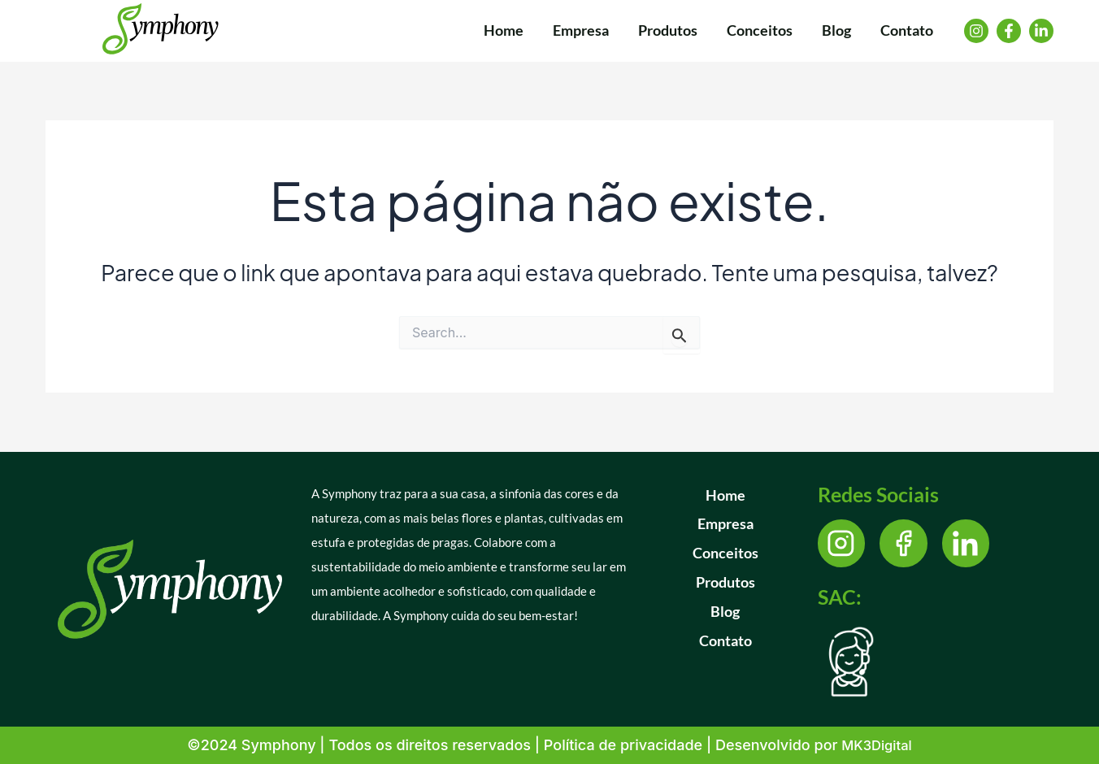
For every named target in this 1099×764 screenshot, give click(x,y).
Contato (725, 641)
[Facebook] (1009, 31)
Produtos (725, 583)
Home (725, 495)
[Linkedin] (1041, 31)
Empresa (725, 524)
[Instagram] (976, 31)
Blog (725, 612)
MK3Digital (876, 745)
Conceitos (725, 553)
